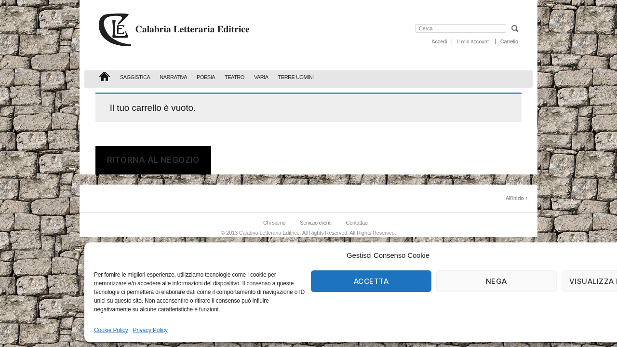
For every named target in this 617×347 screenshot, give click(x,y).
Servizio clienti (315, 223)
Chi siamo (274, 223)
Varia (261, 77)
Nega (496, 281)
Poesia (206, 77)
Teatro (234, 77)
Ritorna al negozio (153, 160)
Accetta (371, 281)
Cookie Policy (111, 330)
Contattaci (357, 223)
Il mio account (473, 41)
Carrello (509, 41)
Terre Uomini (296, 77)
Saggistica (135, 77)
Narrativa (173, 77)
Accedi (439, 41)
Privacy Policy (150, 330)
